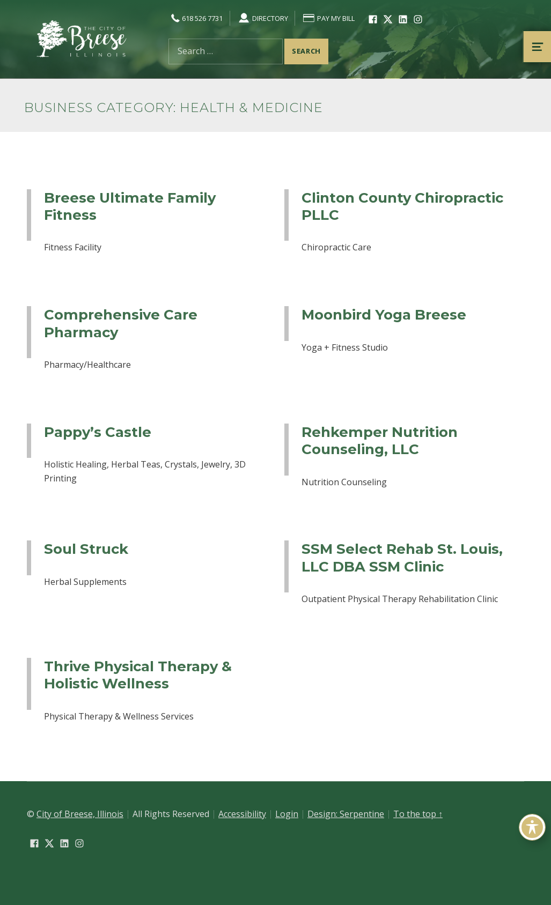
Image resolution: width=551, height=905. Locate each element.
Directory (262, 18)
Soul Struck (86, 548)
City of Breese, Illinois (79, 814)
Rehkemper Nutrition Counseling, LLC (380, 440)
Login (286, 814)
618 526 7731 (195, 18)
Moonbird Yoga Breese (384, 314)
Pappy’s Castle (97, 432)
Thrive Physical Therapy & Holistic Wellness (138, 675)
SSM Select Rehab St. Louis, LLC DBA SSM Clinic (402, 557)
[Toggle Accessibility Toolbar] (532, 827)
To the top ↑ (418, 814)
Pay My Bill (328, 18)
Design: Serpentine (345, 814)
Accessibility (242, 814)
